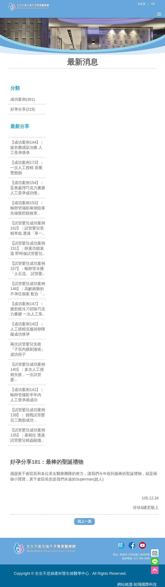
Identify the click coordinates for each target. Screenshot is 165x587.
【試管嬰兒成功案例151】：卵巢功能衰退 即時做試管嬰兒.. (27, 248)
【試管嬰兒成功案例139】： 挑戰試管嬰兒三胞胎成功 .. (27, 415)
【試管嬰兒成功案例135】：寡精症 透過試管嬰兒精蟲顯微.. (27, 435)
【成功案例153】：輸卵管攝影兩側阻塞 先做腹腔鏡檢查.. (27, 208)
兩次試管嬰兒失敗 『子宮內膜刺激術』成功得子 (27, 349)
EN (153, 3)
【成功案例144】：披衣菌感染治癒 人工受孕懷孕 (27, 147)
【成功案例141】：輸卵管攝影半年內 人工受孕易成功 (27, 395)
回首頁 (141, 3)
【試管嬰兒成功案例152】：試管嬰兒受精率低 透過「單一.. (27, 228)
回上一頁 (84, 521)
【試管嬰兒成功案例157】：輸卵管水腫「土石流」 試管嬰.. (27, 268)
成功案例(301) (22, 99)
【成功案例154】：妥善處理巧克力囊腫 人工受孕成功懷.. (27, 188)
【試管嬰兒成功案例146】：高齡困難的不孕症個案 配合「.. (27, 288)
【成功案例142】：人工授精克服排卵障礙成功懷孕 (27, 329)
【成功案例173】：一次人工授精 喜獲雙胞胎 (27, 167)
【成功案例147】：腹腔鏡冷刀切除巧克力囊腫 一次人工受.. (27, 309)
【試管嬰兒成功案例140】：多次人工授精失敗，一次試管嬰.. (27, 372)
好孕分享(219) (22, 109)
